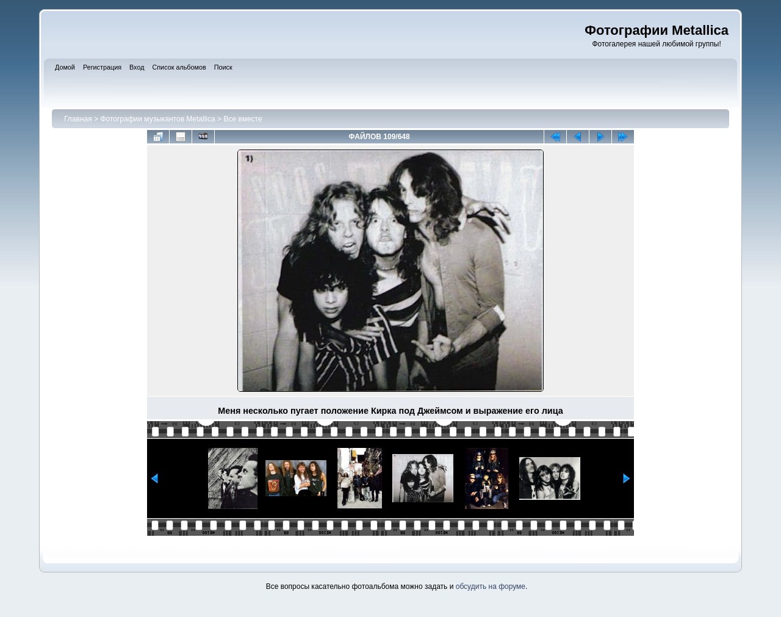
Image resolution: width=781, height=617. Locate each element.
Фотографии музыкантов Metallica (157, 119)
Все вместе (242, 119)
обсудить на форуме (490, 586)
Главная (78, 119)
